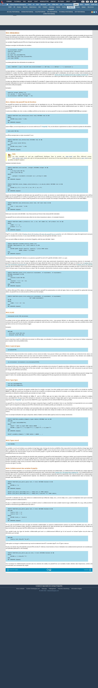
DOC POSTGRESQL (52, 12)
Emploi (53, 1)
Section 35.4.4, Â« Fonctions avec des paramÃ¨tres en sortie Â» (42, 235)
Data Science (32, 7)
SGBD (76, 4)
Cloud (29, 4)
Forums (9, 1)
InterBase (51, 7)
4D (14, 7)
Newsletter (44, 1)
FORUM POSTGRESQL (27, 12)
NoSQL (64, 7)
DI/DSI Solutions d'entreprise (18, 4)
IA (33, 4)
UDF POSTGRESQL (80, 12)
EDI (61, 4)
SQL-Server (91, 7)
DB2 (39, 7)
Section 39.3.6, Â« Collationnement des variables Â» (71, 75)
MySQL (58, 7)
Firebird (45, 7)
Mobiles (87, 4)
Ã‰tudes (61, 1)
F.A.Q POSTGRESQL (40, 12)
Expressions (87, 574)
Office (81, 4)
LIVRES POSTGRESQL (49, 14)
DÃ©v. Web (55, 4)
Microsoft (43, 4)
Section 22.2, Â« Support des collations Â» (66, 477)
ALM (37, 4)
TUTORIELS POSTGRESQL (66, 12)
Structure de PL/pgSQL (12, 574)
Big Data (25, 7)
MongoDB (51, 9)
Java (49, 4)
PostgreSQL (71, 7)
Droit (68, 1)
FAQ (24, 1)
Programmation (68, 4)
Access (19, 7)
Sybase (84, 7)
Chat (36, 1)
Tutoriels (17, 1)
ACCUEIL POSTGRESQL (13, 12)
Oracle (78, 7)
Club (74, 1)
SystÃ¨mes (94, 4)
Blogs (30, 1)
